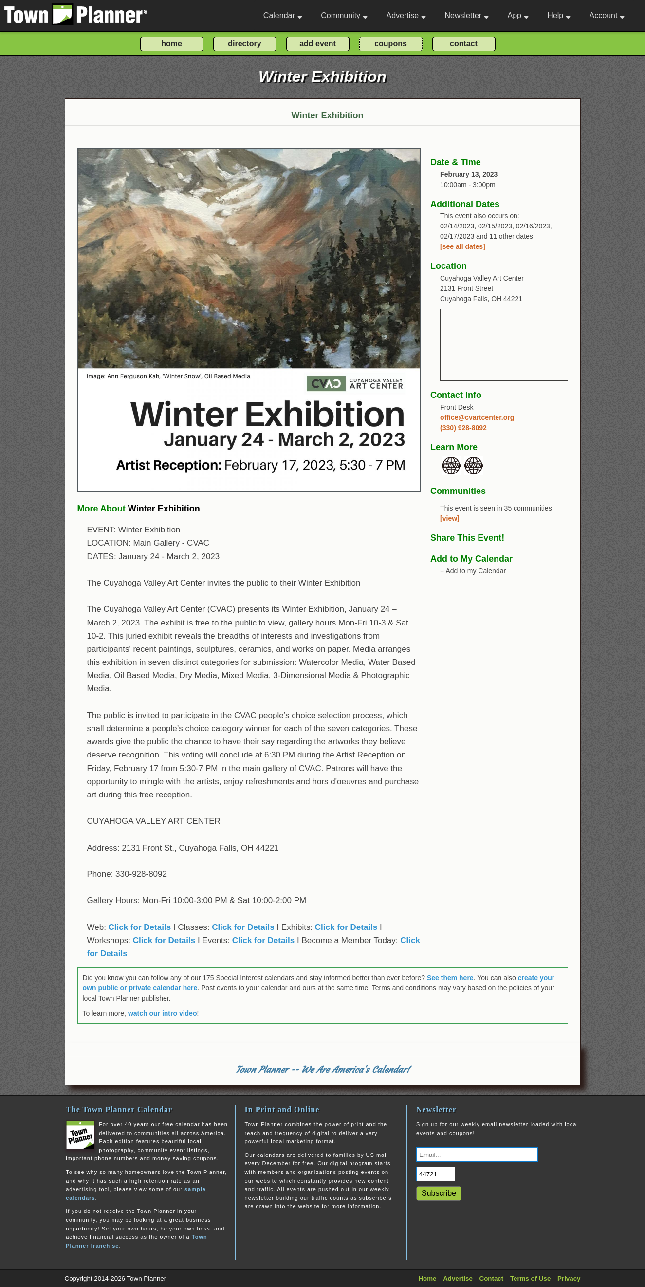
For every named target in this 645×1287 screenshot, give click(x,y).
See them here (450, 978)
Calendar (282, 15)
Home (427, 1278)
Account (607, 15)
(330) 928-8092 (463, 428)
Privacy (568, 1278)
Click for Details (140, 927)
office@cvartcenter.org (477, 417)
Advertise (406, 15)
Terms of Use (530, 1278)
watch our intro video (162, 1013)
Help (559, 15)
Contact (491, 1278)
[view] (450, 518)
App (517, 15)
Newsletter (467, 15)
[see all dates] (462, 246)
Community (344, 15)
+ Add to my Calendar (473, 571)
